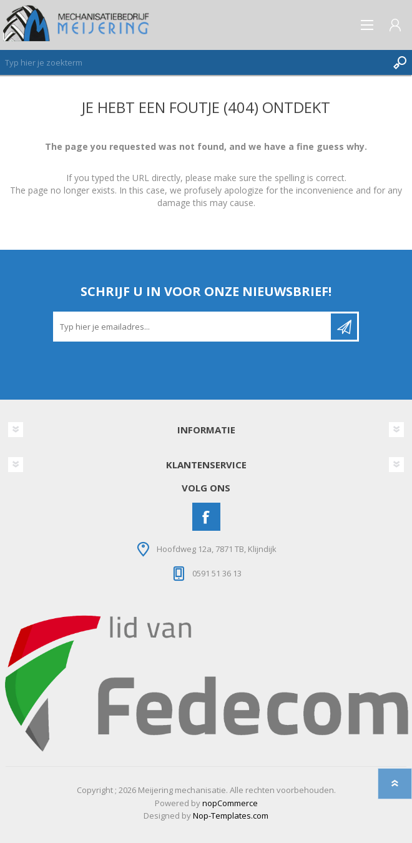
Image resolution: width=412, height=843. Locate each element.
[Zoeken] (193, 62)
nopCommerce (230, 803)
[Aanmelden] (193, 326)
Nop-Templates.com (230, 815)
